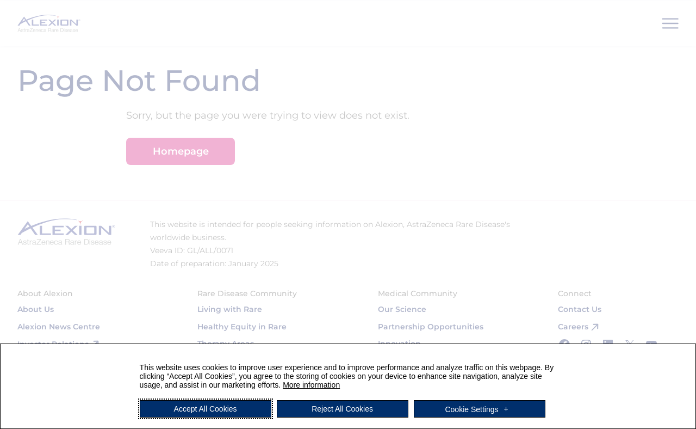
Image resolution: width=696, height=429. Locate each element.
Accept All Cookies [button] (205, 409)
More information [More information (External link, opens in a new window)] (311, 385)
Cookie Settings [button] (471, 409)
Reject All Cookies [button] (342, 409)
